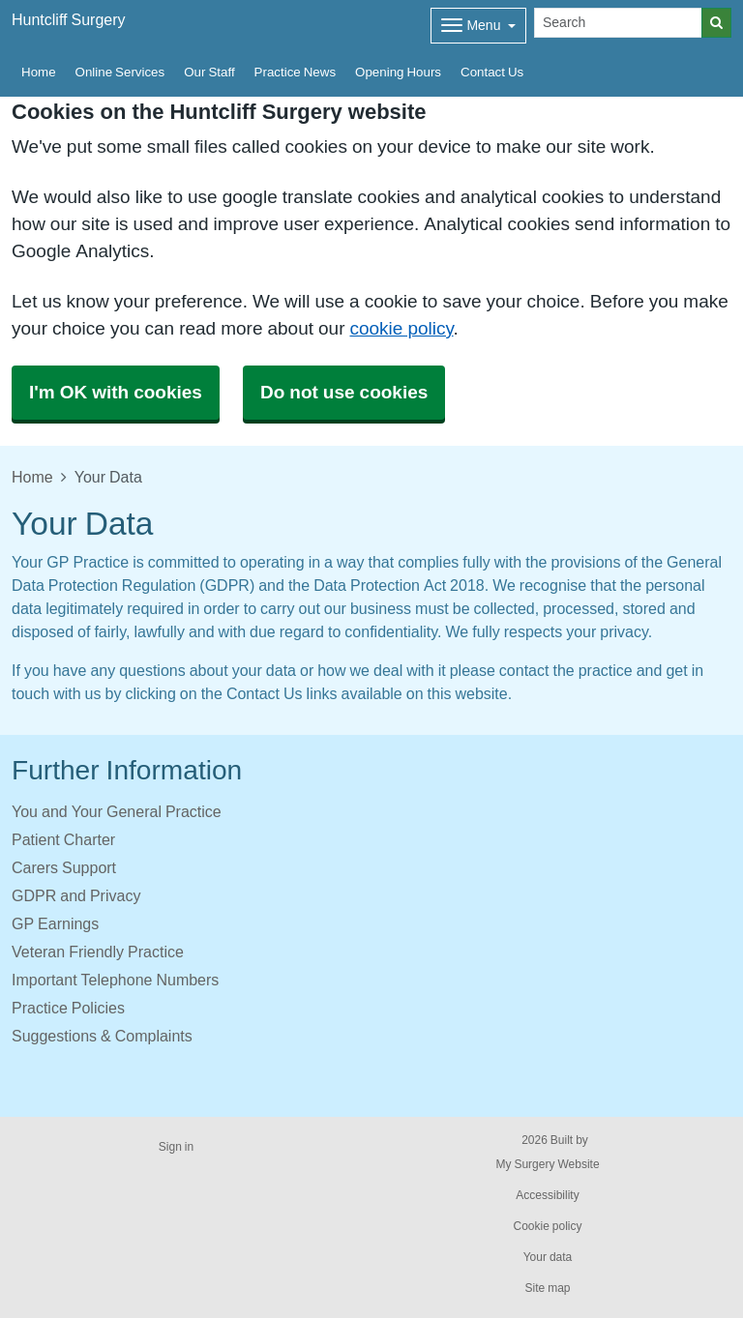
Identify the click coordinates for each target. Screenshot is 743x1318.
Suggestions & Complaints (102, 1035)
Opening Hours (398, 72)
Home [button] (38, 72)
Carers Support (64, 867)
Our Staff (209, 72)
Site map (547, 1288)
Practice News (295, 72)
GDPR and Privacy (76, 895)
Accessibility (547, 1195)
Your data (548, 1257)
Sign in (176, 1147)
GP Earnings (55, 923)
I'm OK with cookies (115, 392)
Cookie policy (547, 1226)
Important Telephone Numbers (115, 979)
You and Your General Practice (117, 811)
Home (32, 476)
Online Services (120, 72)
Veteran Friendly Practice (98, 951)
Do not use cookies (344, 392)
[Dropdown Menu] (478, 26)
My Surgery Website (547, 1164)
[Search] (618, 23)
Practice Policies (68, 1007)
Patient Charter (63, 839)
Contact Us (492, 72)
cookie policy (401, 328)
